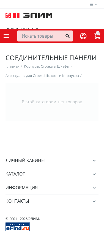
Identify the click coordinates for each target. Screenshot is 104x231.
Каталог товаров (6, 36)
